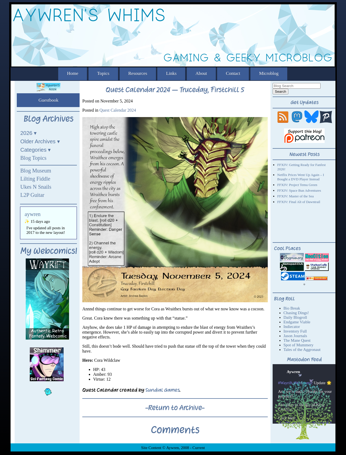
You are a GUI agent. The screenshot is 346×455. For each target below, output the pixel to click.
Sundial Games (162, 390)
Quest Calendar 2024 (117, 110)
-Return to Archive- (174, 407)
